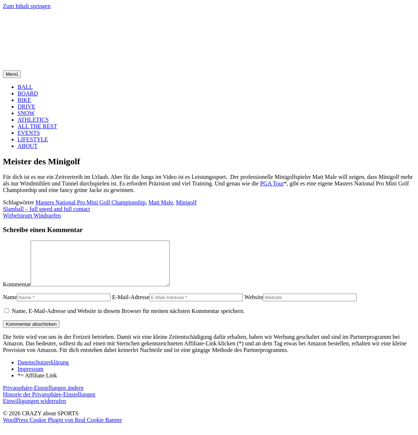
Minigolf (186, 202)
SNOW (26, 113)
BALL (25, 87)
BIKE (24, 100)
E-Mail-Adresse (130, 306)
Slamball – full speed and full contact (46, 209)
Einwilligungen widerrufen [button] (34, 410)
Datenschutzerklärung (43, 371)
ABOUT (28, 146)
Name (10, 306)
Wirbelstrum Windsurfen (32, 215)
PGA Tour (272, 183)
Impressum (30, 378)
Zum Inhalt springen (27, 6)
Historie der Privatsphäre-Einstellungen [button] (49, 403)
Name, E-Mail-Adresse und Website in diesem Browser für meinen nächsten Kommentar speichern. (128, 320)
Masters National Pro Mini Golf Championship (90, 202)
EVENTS (29, 133)
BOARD (28, 93)
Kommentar (17, 293)
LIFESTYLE (33, 139)
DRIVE (26, 106)
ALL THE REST (37, 126)
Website (253, 306)
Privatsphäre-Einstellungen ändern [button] (43, 396)
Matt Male (160, 202)
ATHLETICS (33, 120)
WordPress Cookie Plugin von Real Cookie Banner (62, 429)
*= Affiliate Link (37, 384)
